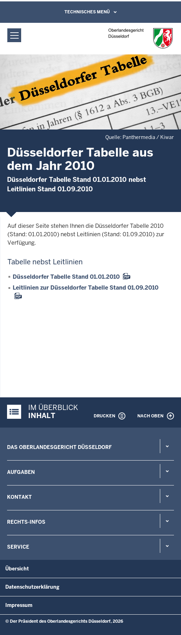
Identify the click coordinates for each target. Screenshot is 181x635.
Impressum (18, 605)
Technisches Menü (87, 12)
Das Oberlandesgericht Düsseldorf (59, 447)
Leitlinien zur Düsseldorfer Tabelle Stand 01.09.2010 (85, 287)
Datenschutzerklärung (32, 587)
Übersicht (17, 568)
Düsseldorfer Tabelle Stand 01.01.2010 (66, 276)
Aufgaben (21, 472)
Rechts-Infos (26, 522)
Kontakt (19, 497)
